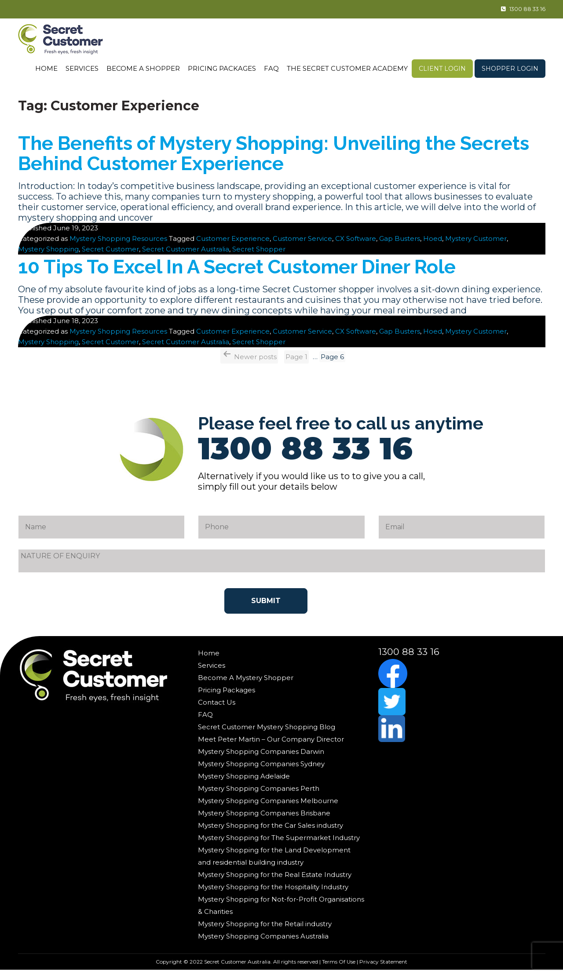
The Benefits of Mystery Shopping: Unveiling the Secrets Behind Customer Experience (269, 156)
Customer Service (302, 243)
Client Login (442, 69)
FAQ (271, 68)
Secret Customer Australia (185, 254)
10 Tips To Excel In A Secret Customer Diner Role (270, 270)
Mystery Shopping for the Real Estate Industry (274, 879)
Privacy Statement (383, 966)
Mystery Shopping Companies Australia (263, 941)
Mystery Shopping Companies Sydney (261, 768)
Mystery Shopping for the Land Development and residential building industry (274, 861)
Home (46, 68)
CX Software (355, 243)
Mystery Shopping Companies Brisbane (264, 818)
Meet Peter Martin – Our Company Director (271, 744)
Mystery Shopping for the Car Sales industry (270, 830)
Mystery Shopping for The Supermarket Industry (279, 842)
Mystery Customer (476, 243)
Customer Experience (233, 243)
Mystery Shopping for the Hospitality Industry (273, 892)
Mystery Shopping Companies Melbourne (268, 805)
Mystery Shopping (48, 254)
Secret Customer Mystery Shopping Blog (266, 732)
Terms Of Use (338, 966)
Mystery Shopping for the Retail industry (265, 928)
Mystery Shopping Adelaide (244, 781)
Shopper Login (510, 69)
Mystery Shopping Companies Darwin (261, 756)
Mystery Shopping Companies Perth (258, 793)
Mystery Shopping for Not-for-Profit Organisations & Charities (281, 910)
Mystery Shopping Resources (118, 243)
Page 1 (296, 361)
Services (82, 68)
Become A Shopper (143, 68)
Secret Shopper (258, 254)
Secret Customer (110, 254)
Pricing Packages (222, 68)
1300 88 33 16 (514, 9)
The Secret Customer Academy (347, 68)
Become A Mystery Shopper (245, 682)
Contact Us (216, 707)
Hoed (432, 243)
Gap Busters (399, 243)
